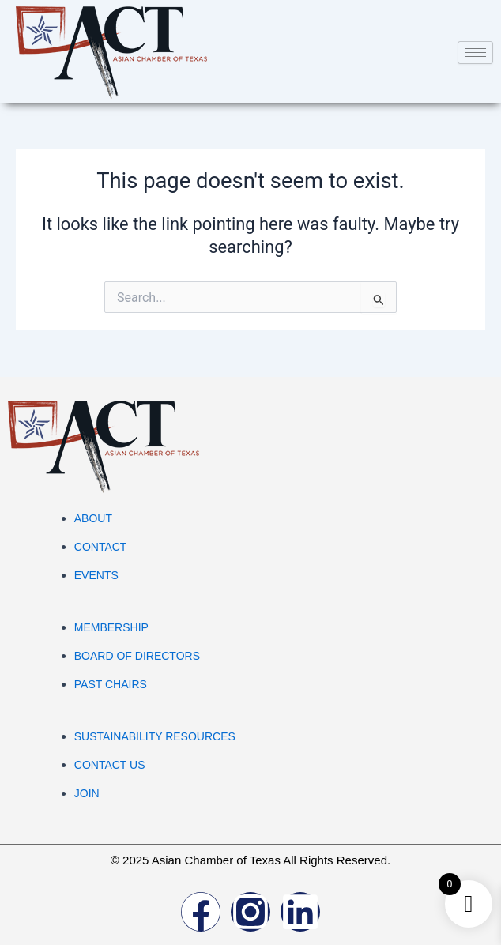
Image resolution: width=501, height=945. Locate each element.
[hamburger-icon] (475, 52)
